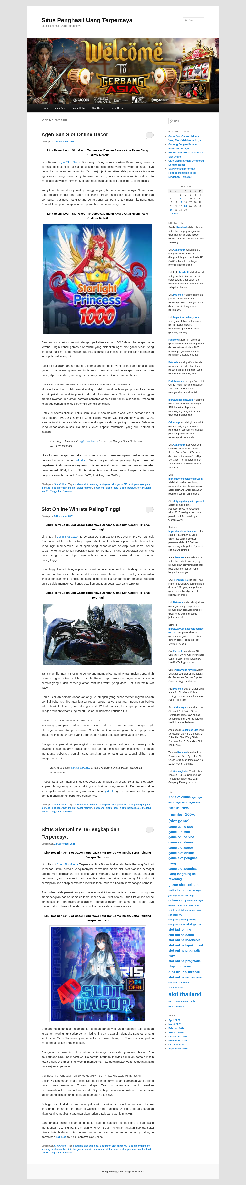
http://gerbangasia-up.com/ (189, 501)
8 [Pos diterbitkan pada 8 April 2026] (180, 198)
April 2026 (174, 1020)
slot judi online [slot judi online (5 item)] (179, 929)
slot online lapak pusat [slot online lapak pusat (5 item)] (185, 945)
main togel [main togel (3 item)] (190, 895)
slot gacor (105, 484)
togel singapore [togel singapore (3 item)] (176, 1006)
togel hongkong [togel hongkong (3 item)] (176, 1001)
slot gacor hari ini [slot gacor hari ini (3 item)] (176, 924)
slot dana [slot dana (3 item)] (172, 910)
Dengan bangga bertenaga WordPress (123, 1171)
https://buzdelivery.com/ (186, 317)
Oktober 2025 (176, 1044)
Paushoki (181, 227)
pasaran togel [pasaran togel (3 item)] (175, 905)
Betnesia (173, 362)
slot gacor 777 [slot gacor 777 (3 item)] (175, 915)
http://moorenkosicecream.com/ (185, 478)
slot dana (78, 484)
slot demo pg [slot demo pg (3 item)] (184, 910)
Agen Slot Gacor (67, 864)
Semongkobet (180, 771)
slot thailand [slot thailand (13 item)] (185, 994)
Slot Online (98, 108)
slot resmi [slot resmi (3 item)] (173, 983)
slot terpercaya (128, 487)
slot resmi (99, 487)
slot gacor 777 (119, 484)
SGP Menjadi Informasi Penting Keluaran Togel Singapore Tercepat (182, 172)
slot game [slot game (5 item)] (193, 924)
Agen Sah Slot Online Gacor (75, 134)
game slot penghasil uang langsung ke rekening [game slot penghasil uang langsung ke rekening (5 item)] (183, 874)
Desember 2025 (177, 1036)
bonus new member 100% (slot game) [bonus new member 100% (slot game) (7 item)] (181, 814)
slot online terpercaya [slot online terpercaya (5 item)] (185, 977)
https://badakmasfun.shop (182, 531)
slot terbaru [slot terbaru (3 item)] (184, 983)
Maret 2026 (174, 1024)
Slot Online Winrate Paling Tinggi (81, 509)
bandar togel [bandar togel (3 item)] (174, 802)
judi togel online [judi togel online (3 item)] (176, 895)
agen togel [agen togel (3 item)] (197, 797)
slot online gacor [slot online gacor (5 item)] (181, 935)
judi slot (80, 460)
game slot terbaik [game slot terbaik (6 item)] (183, 885)
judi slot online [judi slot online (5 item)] (179, 890)
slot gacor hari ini (61, 487)
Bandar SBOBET (81, 767)
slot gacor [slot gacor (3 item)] (196, 910)
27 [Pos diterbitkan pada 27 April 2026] (171, 209)
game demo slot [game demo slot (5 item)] (180, 827)
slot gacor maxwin (82, 487)
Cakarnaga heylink (185, 670)
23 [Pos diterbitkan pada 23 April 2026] (185, 206)
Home (45, 108)
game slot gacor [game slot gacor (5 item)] (180, 848)
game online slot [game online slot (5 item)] (181, 837)
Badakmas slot (176, 381)
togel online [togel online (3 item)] (190, 1001)
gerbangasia (181, 580)
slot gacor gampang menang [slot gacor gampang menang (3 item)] (182, 919)
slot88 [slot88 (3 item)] (196, 905)
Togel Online (117, 108)
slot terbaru (112, 487)
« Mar (175, 213)
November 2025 (177, 1040)
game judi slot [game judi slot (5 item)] (179, 832)
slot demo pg (91, 484)
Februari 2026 (176, 1028)
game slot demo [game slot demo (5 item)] (180, 842)
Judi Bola (60, 108)
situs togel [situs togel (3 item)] (187, 905)
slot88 (45, 491)
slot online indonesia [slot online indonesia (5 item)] (184, 940)
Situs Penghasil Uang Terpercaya (87, 20)
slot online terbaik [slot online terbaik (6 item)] (184, 972)
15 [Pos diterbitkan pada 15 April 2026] (180, 202)
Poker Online (78, 108)
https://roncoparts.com (181, 400)
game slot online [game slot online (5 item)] (181, 853)
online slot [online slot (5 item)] (176, 900)
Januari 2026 (176, 1032)
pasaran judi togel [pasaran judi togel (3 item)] (194, 900)
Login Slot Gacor (69, 162)
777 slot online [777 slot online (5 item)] (179, 797)
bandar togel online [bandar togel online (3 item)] (190, 802)
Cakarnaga (179, 250)
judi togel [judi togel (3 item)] (196, 891)
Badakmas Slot (190, 730)
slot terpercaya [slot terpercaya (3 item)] (175, 987)
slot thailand (144, 487)
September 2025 (178, 1048)
